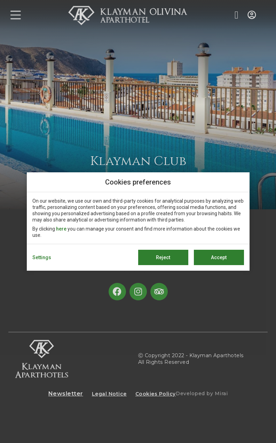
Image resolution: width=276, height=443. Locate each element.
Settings (41, 257)
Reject (163, 257)
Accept (219, 257)
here (61, 229)
